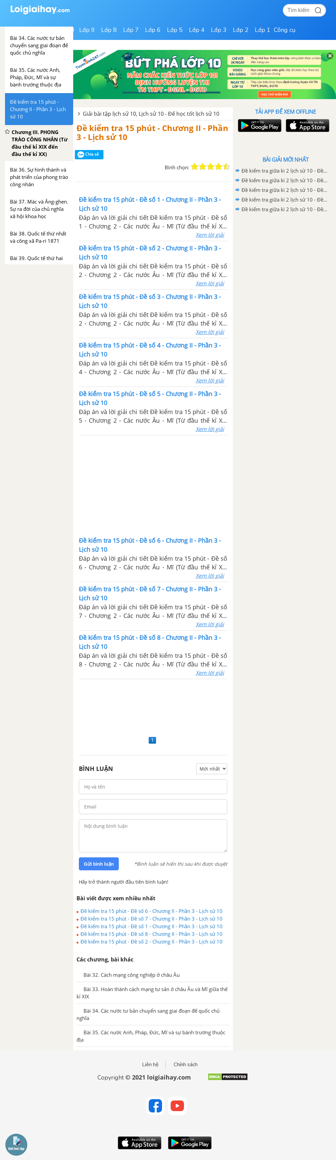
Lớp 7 (131, 30)
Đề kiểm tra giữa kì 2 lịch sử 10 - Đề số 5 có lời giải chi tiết (284, 170)
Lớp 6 (153, 30)
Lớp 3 (219, 30)
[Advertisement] (153, 485)
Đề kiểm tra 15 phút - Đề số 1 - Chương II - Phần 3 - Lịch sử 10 (152, 926)
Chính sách (186, 1064)
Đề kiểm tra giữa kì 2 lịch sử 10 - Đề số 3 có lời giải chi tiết (284, 190)
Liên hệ (150, 1064)
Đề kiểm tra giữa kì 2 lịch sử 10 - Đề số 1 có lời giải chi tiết (284, 209)
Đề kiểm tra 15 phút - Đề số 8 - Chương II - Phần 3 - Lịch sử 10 (152, 934)
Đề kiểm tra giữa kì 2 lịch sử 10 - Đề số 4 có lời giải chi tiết (284, 180)
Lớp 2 (241, 30)
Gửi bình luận (99, 864)
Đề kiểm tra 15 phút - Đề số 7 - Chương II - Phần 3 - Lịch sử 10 (152, 918)
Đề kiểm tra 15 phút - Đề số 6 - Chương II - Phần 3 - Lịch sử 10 (152, 911)
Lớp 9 (87, 30)
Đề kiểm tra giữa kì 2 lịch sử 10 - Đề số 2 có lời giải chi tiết (284, 199)
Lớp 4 (197, 30)
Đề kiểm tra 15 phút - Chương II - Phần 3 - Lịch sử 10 (152, 132)
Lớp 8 (109, 30)
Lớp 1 (262, 30)
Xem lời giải (210, 234)
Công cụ (284, 30)
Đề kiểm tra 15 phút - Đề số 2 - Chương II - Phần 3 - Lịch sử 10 (152, 941)
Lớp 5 (175, 30)
